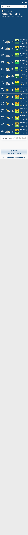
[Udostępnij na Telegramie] (22, 138)
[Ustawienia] (26, 2)
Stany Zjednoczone (13, 16)
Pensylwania (4, 16)
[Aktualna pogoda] (14, 10)
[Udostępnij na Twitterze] (20, 138)
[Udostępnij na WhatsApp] (14, 138)
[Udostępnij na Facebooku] (17, 138)
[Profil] (22, 2)
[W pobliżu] (25, 6)
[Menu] (2, 3)
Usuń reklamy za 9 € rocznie (14, 152)
